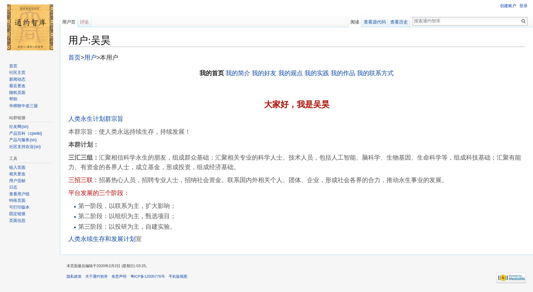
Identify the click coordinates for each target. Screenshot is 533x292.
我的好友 (264, 73)
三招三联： (83, 180)
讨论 (84, 22)
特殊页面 (17, 200)
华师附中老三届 (23, 105)
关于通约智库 (96, 276)
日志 (13, 187)
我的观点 (290, 73)
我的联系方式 (375, 73)
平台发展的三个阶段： (99, 193)
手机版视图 (178, 276)
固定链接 (17, 213)
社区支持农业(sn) (25, 146)
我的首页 (212, 73)
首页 (74, 57)
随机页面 (17, 92)
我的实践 (317, 73)
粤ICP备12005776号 (148, 276)
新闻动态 (17, 79)
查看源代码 (375, 22)
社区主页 (17, 72)
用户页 (68, 22)
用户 (90, 57)
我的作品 (343, 73)
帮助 (13, 99)
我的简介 (238, 73)
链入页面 (17, 167)
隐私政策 (74, 276)
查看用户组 (19, 194)
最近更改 (17, 85)
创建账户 (508, 5)
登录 (523, 5)
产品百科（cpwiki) (25, 133)
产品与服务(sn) (23, 139)
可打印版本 (19, 207)
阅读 (354, 22)
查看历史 (399, 22)
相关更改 (17, 174)
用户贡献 (17, 180)
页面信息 (17, 220)
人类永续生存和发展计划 (102, 239)
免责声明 (118, 276)
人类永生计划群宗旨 (95, 118)
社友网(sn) (19, 126)
